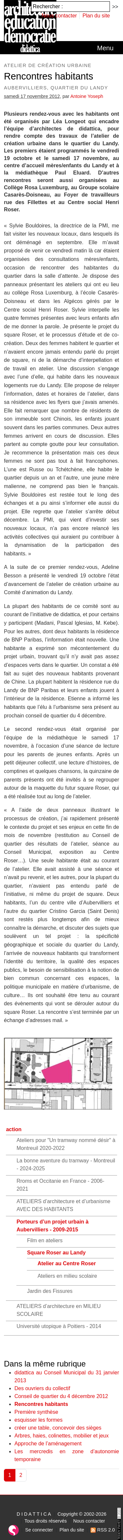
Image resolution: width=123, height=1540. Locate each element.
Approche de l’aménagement (48, 1443)
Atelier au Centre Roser (66, 1263)
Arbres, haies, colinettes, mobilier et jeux (61, 1435)
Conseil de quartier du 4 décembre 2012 (61, 1396)
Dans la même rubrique (45, 1363)
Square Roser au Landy (56, 1252)
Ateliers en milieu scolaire (67, 1276)
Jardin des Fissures (49, 1291)
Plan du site (96, 15)
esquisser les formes (38, 1420)
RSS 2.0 (103, 1529)
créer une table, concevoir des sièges (57, 1428)
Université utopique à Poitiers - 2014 (58, 1326)
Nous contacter (59, 15)
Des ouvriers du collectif (42, 1388)
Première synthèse (36, 1412)
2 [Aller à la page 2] (20, 1475)
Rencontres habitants (41, 1404)
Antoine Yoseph (86, 96)
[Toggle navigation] (105, 48)
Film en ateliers (44, 1240)
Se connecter (39, 1529)
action (13, 1129)
